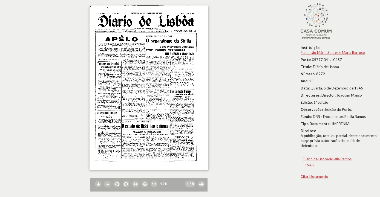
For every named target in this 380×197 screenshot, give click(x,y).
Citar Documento (314, 176)
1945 (309, 165)
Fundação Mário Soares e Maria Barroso (333, 52)
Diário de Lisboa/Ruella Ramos (327, 159)
